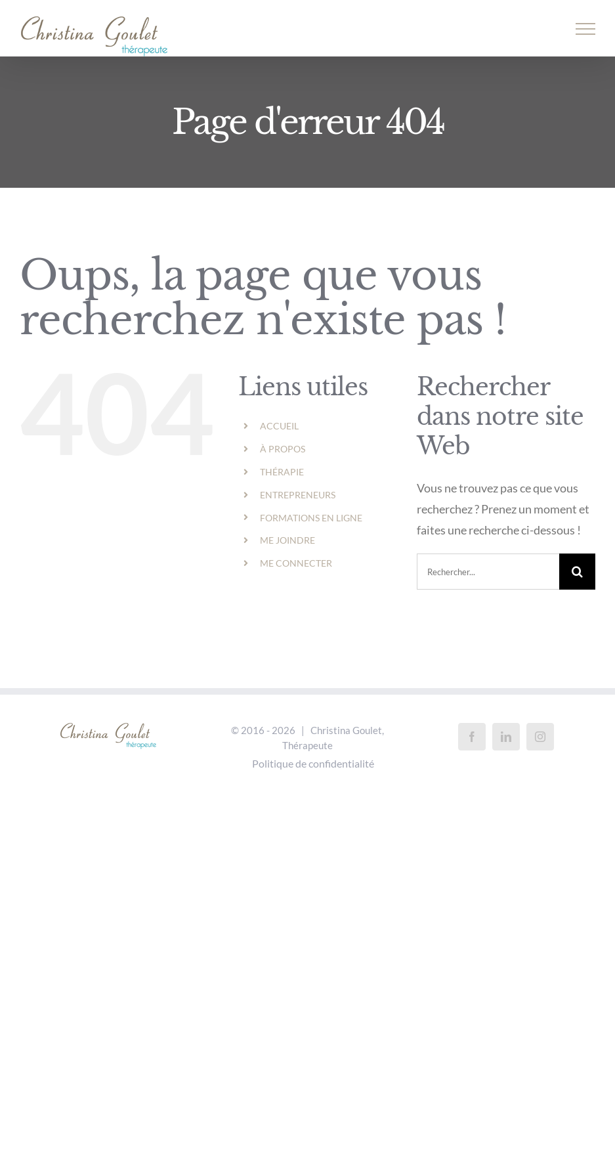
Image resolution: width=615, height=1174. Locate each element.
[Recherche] (577, 572)
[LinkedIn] (506, 736)
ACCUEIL (279, 425)
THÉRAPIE (282, 471)
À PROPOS (282, 448)
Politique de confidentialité (313, 763)
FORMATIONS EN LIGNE (311, 517)
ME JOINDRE (287, 540)
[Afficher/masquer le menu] (585, 29)
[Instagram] (540, 736)
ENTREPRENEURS (297, 494)
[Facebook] (472, 736)
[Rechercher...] (488, 572)
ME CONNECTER (296, 563)
